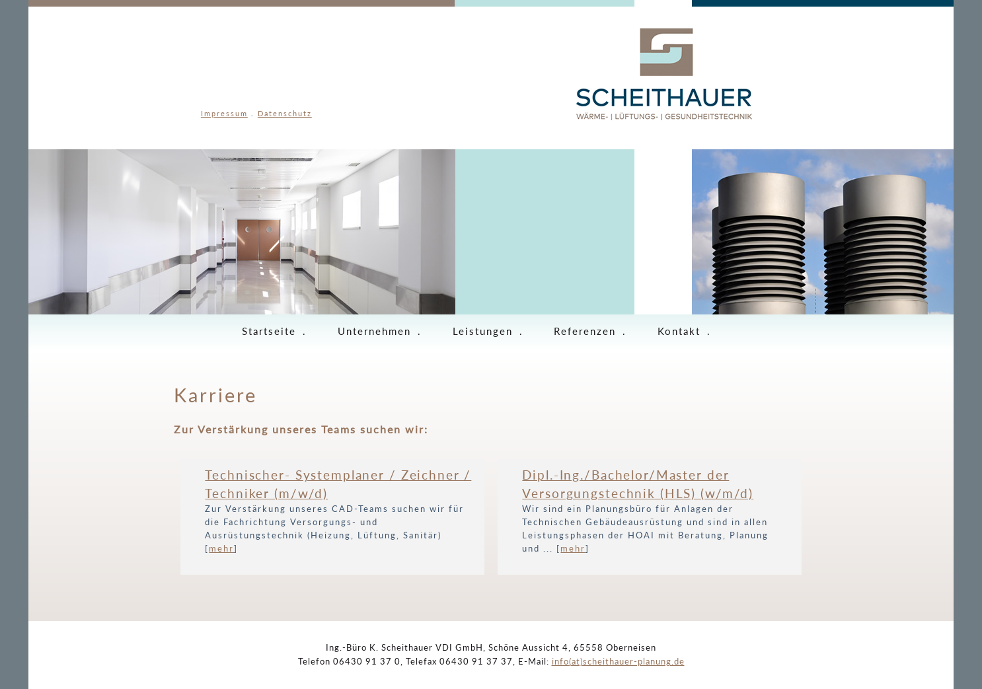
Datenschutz (285, 113)
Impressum (224, 113)
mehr (221, 548)
